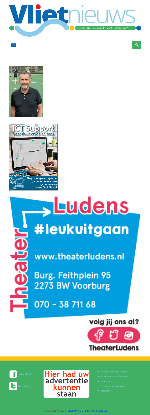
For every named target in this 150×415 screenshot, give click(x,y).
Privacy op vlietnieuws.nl (113, 385)
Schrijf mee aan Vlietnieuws (115, 376)
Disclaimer (106, 390)
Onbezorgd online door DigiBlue (87, 410)
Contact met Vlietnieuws (114, 371)
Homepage (106, 381)
